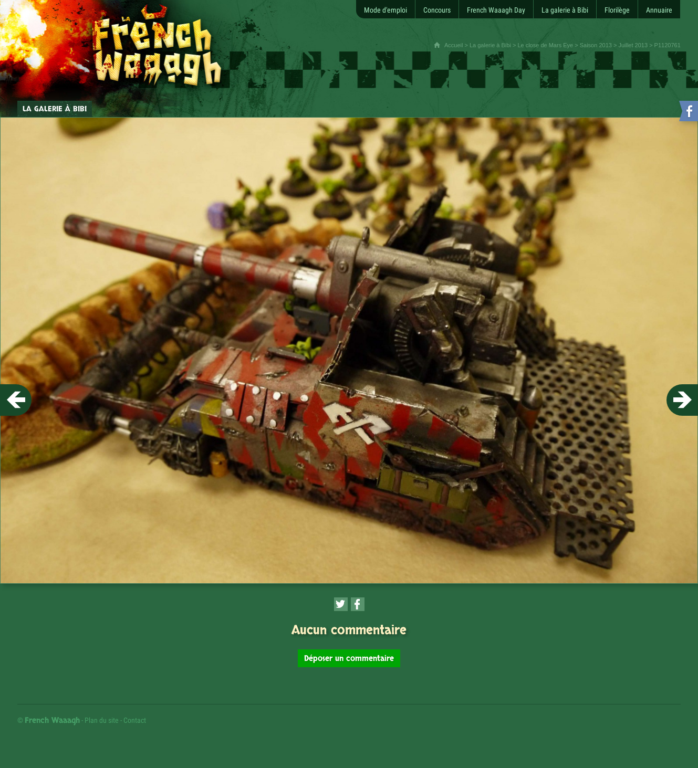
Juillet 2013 (633, 45)
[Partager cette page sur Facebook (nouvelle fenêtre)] (357, 604)
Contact (134, 720)
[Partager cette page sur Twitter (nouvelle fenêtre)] (341, 604)
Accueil (453, 45)
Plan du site (102, 720)
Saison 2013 (596, 45)
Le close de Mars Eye (545, 45)
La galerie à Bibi (490, 45)
